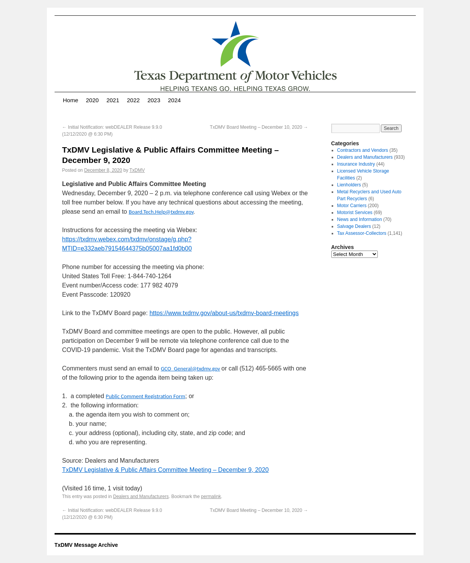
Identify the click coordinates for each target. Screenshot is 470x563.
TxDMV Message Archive (86, 545)
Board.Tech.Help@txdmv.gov (161, 211)
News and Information (359, 219)
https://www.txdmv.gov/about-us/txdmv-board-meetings (224, 313)
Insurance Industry (356, 164)
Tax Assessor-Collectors (361, 233)
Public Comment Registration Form (145, 396)
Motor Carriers (352, 205)
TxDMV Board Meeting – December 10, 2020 (259, 127)
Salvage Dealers (354, 226)
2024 (174, 100)
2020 (92, 100)
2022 (133, 100)
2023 (154, 100)
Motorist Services (354, 212)
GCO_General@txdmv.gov (190, 368)
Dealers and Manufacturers (141, 496)
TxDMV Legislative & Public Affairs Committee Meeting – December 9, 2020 (165, 470)
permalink (211, 496)
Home (70, 100)
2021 (112, 100)
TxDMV (137, 170)
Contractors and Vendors (362, 150)
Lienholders (349, 185)
